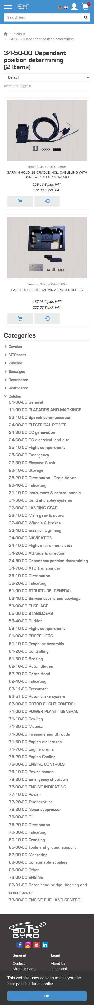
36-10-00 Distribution (29, 575)
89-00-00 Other (24, 869)
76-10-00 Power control (32, 771)
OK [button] (47, 996)
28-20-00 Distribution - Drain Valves (42, 477)
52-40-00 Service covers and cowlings (44, 598)
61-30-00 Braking (26, 658)
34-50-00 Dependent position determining (41, 39)
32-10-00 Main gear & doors (36, 515)
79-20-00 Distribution (29, 824)
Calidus (20, 34)
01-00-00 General (26, 402)
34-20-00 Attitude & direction (37, 553)
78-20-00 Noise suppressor (35, 809)
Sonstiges (17, 371)
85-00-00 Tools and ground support (42, 847)
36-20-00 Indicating (27, 583)
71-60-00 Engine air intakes (35, 741)
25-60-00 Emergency (29, 455)
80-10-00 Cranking (27, 839)
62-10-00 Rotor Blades (31, 666)
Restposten (18, 380)
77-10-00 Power (24, 794)
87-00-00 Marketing (28, 854)
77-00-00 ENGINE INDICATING (37, 787)
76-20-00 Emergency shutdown (38, 779)
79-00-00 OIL (21, 817)
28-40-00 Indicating (27, 485)
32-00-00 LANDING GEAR (33, 508)
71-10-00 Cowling (26, 719)
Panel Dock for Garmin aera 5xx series (47, 290)
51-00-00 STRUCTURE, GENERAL (40, 590)
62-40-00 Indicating (27, 681)
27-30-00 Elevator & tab (32, 462)
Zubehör (16, 363)
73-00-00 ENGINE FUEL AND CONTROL (45, 900)
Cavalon (15, 346)
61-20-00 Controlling (29, 651)
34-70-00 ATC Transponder (35, 568)
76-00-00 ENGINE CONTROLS (37, 764)
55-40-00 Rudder (25, 621)
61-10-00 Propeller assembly (36, 643)
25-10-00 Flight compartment (37, 447)
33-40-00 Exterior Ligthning (35, 530)
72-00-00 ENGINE (26, 877)
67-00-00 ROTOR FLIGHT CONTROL (42, 704)
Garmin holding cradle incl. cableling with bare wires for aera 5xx (47, 175)
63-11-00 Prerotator (28, 689)
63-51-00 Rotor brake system (37, 696)
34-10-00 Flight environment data (41, 545)
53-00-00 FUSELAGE (28, 606)
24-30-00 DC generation (32, 432)
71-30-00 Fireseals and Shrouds (39, 734)
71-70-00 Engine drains (31, 749)
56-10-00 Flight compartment (37, 628)
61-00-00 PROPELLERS (31, 636)
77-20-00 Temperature (31, 802)
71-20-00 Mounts (26, 726)
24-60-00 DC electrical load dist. (39, 440)
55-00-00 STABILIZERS (31, 613)
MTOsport (17, 355)
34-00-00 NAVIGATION (30, 538)
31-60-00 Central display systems (40, 500)
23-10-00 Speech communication (40, 417)
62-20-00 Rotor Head (29, 673)
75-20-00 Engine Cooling (32, 756)
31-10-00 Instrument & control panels (45, 492)
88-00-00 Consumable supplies (38, 862)
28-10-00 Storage (26, 470)
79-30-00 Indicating (27, 832)
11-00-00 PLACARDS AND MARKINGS (45, 409)
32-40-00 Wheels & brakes (35, 523)
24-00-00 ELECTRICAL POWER (38, 425)
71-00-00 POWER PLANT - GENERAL (43, 711)
